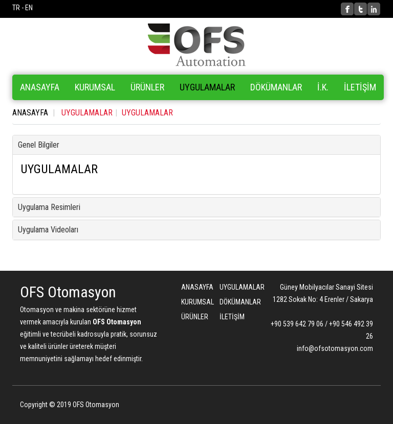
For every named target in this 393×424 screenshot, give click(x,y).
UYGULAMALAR (207, 87)
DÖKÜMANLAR (276, 87)
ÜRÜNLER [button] (147, 87)
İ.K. (323, 87)
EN (29, 8)
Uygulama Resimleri (49, 207)
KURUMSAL (95, 87)
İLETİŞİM (360, 87)
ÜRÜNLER (192, 317)
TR (16, 8)
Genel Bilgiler (38, 145)
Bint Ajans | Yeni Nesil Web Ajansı (356, 406)
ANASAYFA (39, 87)
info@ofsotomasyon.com (335, 348)
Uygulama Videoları (48, 229)
